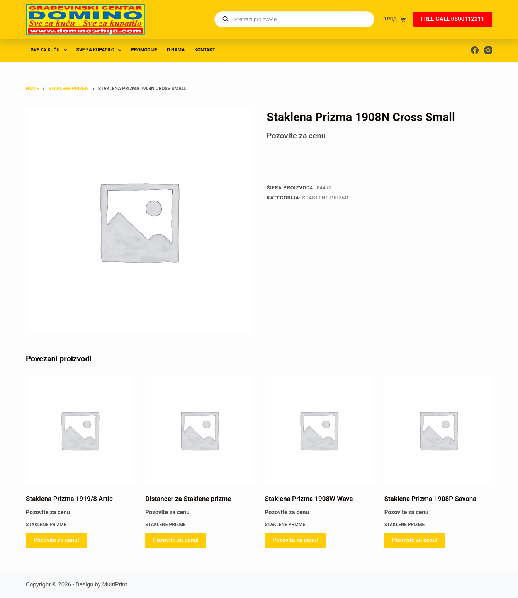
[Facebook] (475, 50)
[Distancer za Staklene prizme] (199, 430)
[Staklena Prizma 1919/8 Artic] (80, 430)
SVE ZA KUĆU (50, 50)
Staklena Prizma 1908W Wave (309, 499)
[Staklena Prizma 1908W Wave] (318, 430)
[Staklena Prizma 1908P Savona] (438, 430)
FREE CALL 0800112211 (452, 18)
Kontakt (204, 50)
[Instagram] (488, 50)
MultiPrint (114, 584)
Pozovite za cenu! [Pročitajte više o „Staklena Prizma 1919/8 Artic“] (56, 540)
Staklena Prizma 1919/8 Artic (69, 499)
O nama (176, 50)
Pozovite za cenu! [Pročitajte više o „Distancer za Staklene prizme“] (176, 540)
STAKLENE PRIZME (326, 198)
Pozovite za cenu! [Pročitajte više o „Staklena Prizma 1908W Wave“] (295, 540)
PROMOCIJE (144, 50)
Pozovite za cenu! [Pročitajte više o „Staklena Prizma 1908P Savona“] (415, 540)
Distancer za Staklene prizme (188, 499)
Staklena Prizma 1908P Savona (430, 499)
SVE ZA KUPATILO (100, 50)
